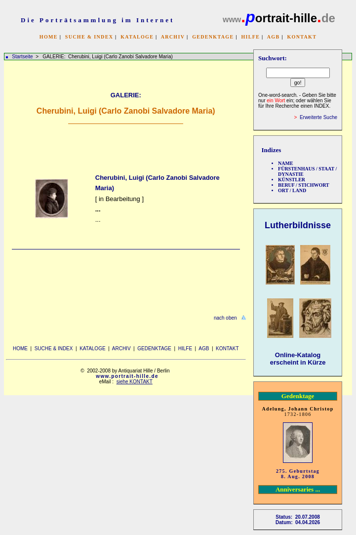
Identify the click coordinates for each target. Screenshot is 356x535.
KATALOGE (137, 37)
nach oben (225, 318)
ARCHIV (173, 37)
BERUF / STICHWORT (303, 185)
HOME (49, 37)
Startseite (22, 56)
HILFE (250, 37)
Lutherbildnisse (298, 225)
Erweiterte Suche (318, 117)
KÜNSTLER (291, 179)
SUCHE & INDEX (89, 37)
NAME (285, 163)
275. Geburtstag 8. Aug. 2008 (297, 473)
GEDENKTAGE (213, 37)
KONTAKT (301, 37)
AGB (273, 37)
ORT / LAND (292, 190)
